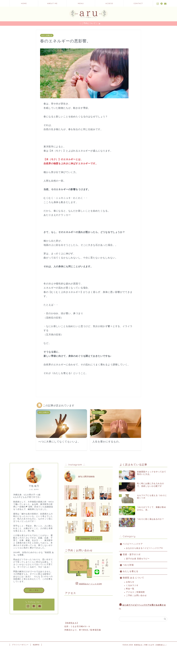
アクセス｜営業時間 (135, 592)
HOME (24, 3)
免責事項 (36, 645)
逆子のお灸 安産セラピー (137, 559)
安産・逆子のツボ (131, 554)
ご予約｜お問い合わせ (136, 595)
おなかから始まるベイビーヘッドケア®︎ (144, 548)
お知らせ (130, 582)
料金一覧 (130, 589)
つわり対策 (128, 565)
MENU (81, 3)
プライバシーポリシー (20, 645)
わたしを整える (46, 35)
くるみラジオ (132, 585)
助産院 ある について (133, 577)
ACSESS (109, 3)
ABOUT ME (52, 3)
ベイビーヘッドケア (133, 544)
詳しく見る (33, 590)
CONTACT (138, 3)
